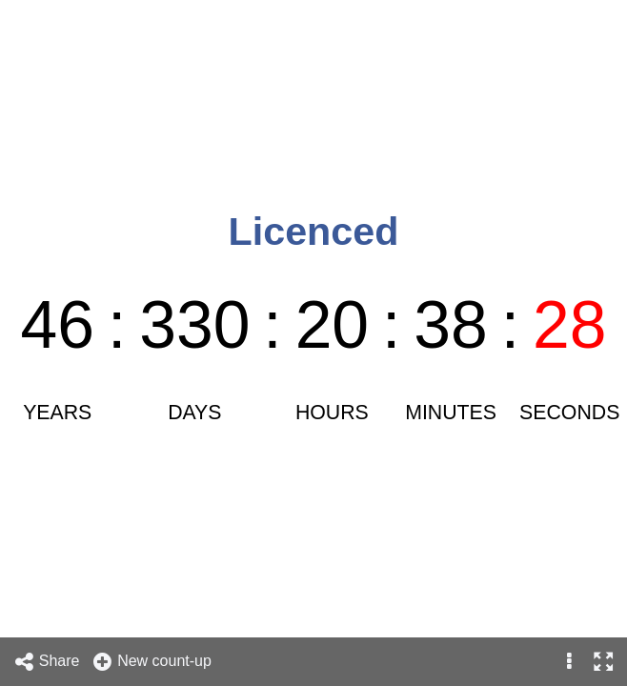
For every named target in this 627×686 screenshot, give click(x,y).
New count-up (151, 662)
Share (47, 662)
